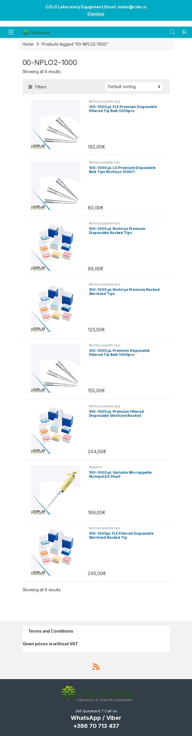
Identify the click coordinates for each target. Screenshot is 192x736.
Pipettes (95, 467)
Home (28, 44)
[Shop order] (134, 87)
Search (172, 32)
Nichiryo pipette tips (104, 101)
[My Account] (184, 32)
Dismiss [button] (96, 13)
